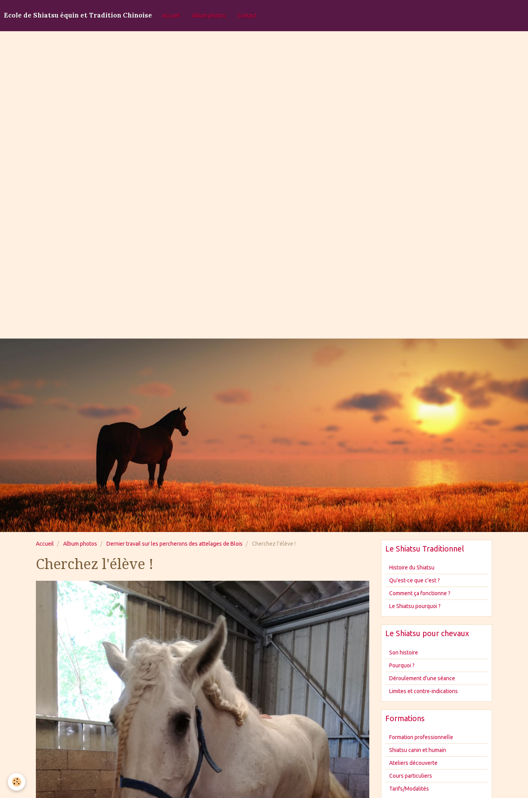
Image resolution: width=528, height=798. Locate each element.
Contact (247, 15)
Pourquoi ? (402, 665)
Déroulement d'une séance (422, 678)
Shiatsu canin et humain (417, 750)
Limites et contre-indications (423, 691)
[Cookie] (16, 782)
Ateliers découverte (413, 763)
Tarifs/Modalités (409, 789)
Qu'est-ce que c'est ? (414, 580)
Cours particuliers (410, 776)
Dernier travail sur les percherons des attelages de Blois (174, 544)
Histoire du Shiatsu (411, 567)
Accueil (171, 15)
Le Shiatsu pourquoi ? (415, 606)
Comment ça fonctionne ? (419, 593)
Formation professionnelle (421, 737)
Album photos (209, 15)
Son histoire (403, 652)
